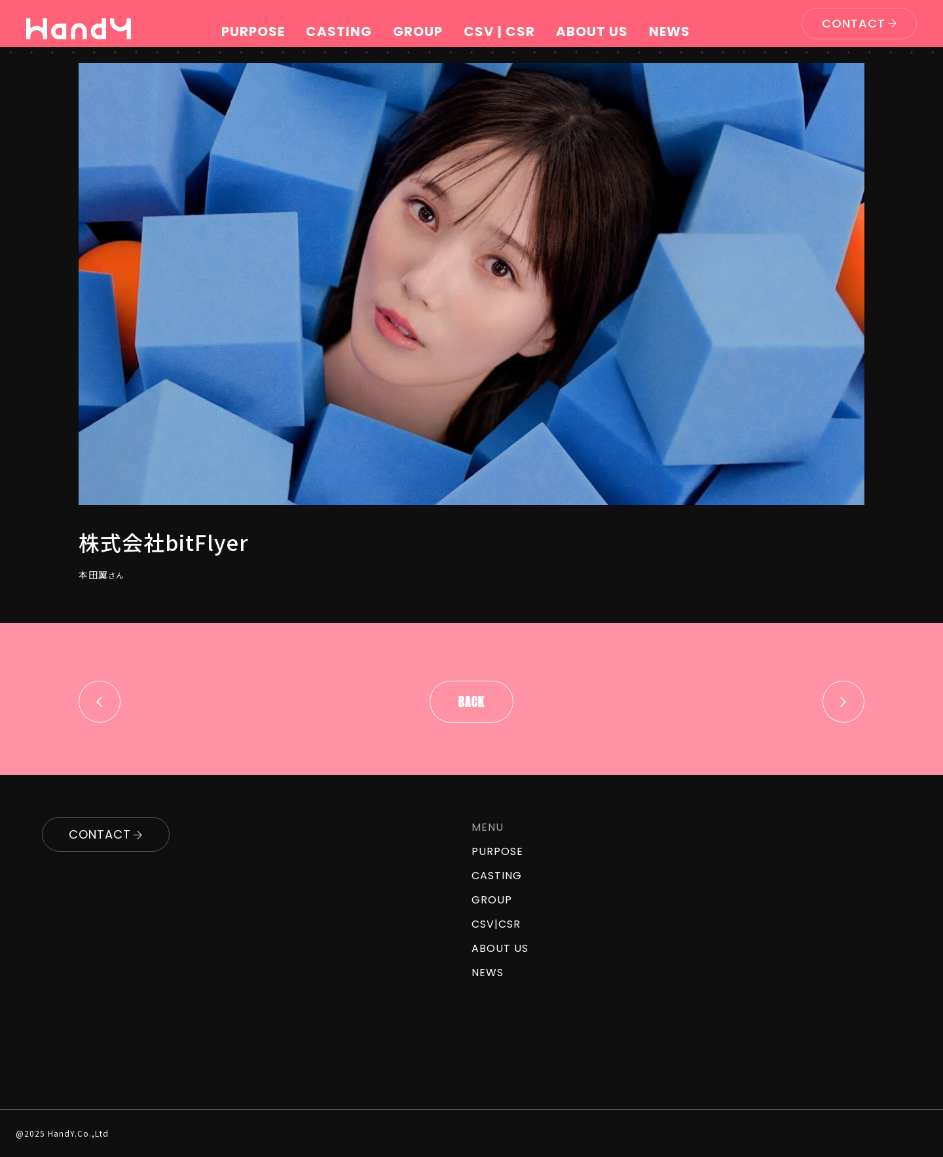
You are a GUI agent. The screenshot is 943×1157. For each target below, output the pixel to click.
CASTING (339, 31)
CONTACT (853, 23)
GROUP (418, 31)
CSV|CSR (496, 924)
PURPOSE (253, 31)
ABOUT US (592, 31)
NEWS (669, 31)
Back (471, 703)
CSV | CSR (499, 31)
